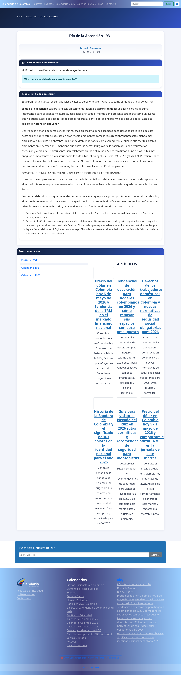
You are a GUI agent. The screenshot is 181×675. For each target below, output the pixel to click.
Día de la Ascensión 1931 (90, 35)
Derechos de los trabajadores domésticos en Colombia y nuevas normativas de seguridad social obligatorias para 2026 (151, 306)
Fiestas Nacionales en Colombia (85, 585)
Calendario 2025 (86, 4)
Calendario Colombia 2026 (82, 623)
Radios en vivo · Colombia (82, 604)
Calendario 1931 (30, 267)
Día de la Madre (126, 588)
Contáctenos (24, 598)
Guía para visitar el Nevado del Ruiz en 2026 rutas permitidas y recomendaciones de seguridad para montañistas (132, 434)
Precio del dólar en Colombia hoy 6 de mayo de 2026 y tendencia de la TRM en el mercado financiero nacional (103, 304)
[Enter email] (84, 555)
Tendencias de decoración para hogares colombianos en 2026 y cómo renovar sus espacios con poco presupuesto (128, 306)
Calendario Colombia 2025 (82, 619)
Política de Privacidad (79, 615)
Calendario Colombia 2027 (82, 626)
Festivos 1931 (29, 260)
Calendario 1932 (30, 275)
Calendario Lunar (77, 645)
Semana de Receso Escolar (82, 589)
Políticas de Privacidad (30, 590)
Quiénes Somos (26, 594)
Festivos (37, 4)
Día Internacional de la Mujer (134, 584)
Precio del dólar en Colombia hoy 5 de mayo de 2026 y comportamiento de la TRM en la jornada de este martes (155, 434)
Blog (100, 4)
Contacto (110, 4)
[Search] (147, 4)
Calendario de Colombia (16, 4)
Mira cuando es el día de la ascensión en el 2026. (51, 79)
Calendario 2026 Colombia (90, 668)
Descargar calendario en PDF (84, 630)
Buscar (168, 4)
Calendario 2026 (65, 4)
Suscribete (156, 555)
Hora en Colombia (77, 600)
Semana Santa (75, 596)
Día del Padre (125, 592)
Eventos (49, 4)
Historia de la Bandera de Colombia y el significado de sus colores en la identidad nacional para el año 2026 (103, 437)
